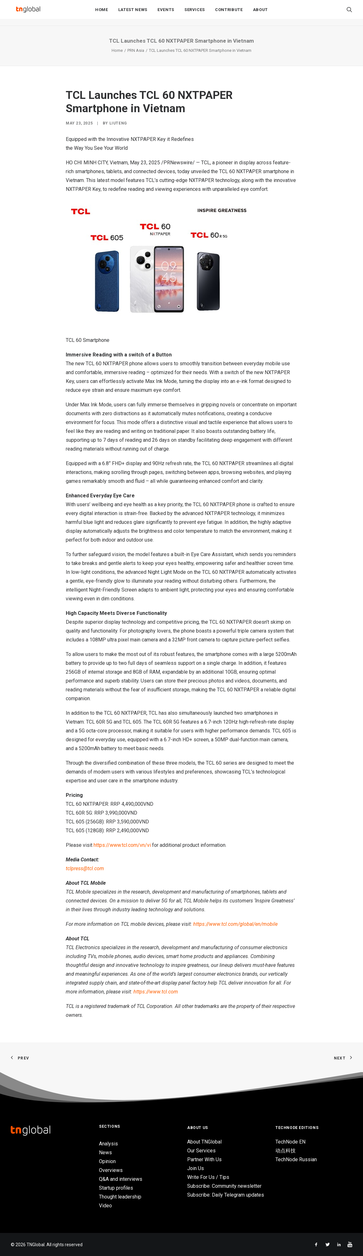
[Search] (349, 13)
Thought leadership (120, 1197)
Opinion (107, 1161)
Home (101, 13)
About (260, 13)
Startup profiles (116, 1188)
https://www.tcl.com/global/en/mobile (235, 924)
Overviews (111, 1170)
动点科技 (285, 1151)
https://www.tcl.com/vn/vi (122, 845)
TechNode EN (290, 1142)
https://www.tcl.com (155, 992)
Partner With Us (204, 1159)
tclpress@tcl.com (85, 868)
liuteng (118, 123)
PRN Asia (135, 50)
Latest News (132, 13)
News (105, 1153)
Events (165, 13)
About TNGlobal (204, 1142)
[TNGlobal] (28, 13)
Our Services (201, 1151)
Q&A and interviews (120, 1179)
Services (194, 13)
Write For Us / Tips (208, 1177)
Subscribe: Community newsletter (224, 1186)
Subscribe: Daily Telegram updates (225, 1195)
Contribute (229, 13)
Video (105, 1206)
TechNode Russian (296, 1159)
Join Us (195, 1168)
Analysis (108, 1144)
